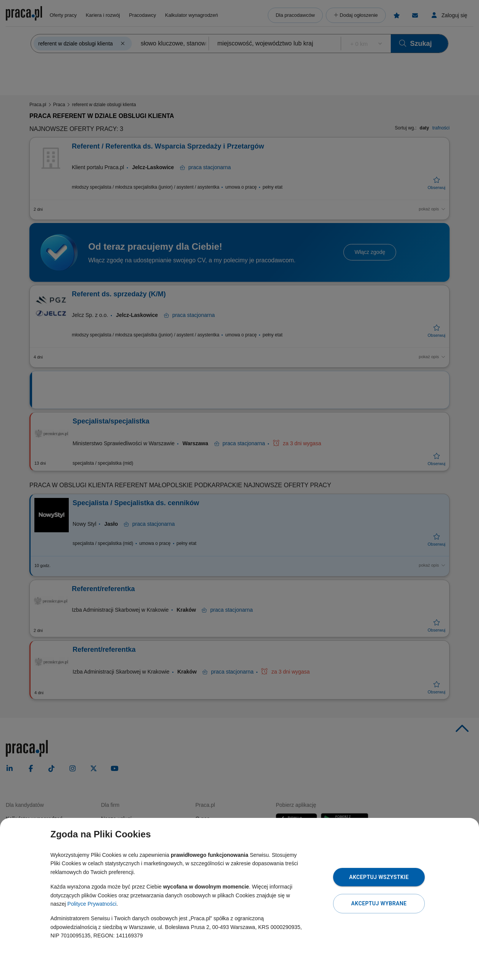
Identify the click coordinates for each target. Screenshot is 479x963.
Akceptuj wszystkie (379, 877)
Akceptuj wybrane (378, 903)
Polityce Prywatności (91, 904)
